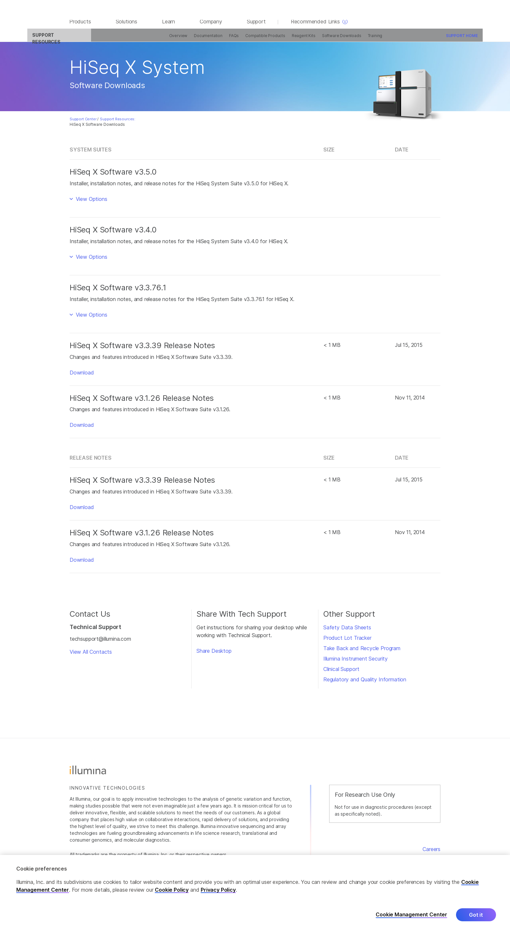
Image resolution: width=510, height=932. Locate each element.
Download (82, 377)
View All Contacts (91, 656)
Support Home (424, 39)
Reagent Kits (266, 39)
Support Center (83, 123)
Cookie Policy (172, 889)
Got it (476, 915)
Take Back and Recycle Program (361, 652)
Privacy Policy (218, 889)
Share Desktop (214, 655)
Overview (141, 39)
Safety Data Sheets (347, 631)
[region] (255, 893)
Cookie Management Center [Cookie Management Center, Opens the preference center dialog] (411, 915)
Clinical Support (341, 673)
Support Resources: (117, 123)
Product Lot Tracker (347, 642)
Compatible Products (228, 39)
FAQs (196, 39)
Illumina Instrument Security (355, 663)
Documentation (171, 39)
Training (337, 39)
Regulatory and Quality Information (364, 683)
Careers (431, 853)
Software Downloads (304, 39)
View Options (90, 203)
